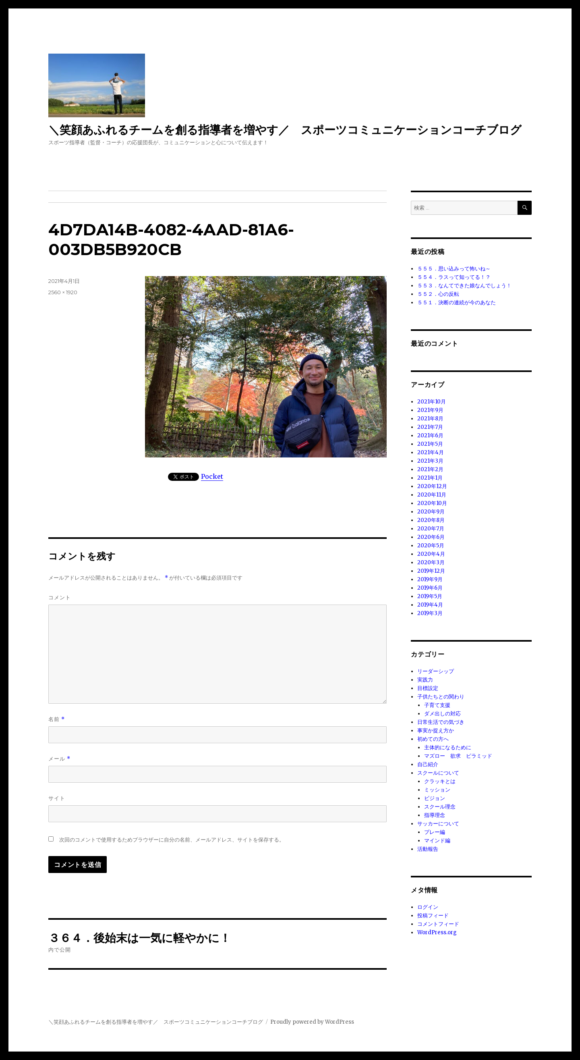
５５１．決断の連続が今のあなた (456, 302)
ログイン (427, 907)
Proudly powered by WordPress (312, 1021)
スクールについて (438, 772)
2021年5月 (430, 444)
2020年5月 (430, 545)
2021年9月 (430, 410)
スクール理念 (440, 806)
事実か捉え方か (435, 730)
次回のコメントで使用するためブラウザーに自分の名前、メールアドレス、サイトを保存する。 (171, 839)
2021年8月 (430, 418)
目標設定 (427, 688)
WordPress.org (437, 932)
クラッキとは (440, 781)
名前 (56, 719)
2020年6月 (431, 537)
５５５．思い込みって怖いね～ (454, 268)
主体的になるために (447, 747)
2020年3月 (431, 562)
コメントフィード (438, 924)
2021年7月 (430, 427)
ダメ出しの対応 (442, 713)
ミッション (437, 789)
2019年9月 (430, 579)
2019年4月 (430, 604)
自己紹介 (427, 764)
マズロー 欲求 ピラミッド (458, 755)
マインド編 (437, 840)
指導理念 (434, 815)
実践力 (425, 679)
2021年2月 (430, 469)
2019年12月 (431, 570)
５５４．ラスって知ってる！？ (454, 277)
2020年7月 (430, 528)
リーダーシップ (435, 671)
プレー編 (434, 832)
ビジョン (434, 798)
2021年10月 (431, 401)
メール (59, 758)
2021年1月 (430, 477)
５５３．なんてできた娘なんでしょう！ (464, 285)
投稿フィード (433, 915)
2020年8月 (431, 520)
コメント (59, 597)
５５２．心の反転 (438, 294)
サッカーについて (438, 823)
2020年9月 (431, 511)
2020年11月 (431, 494)
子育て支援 (437, 705)
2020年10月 (432, 503)
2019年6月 (430, 587)
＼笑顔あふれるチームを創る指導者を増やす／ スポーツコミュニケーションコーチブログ (285, 130)
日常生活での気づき (440, 722)
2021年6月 (430, 435)
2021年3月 (430, 460)
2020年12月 (432, 486)
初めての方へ (433, 739)
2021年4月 (430, 452)
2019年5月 (429, 596)
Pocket (212, 476)
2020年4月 (431, 554)
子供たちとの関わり (440, 696)
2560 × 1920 (62, 292)
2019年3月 (430, 613)
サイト (56, 798)
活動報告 (427, 849)
